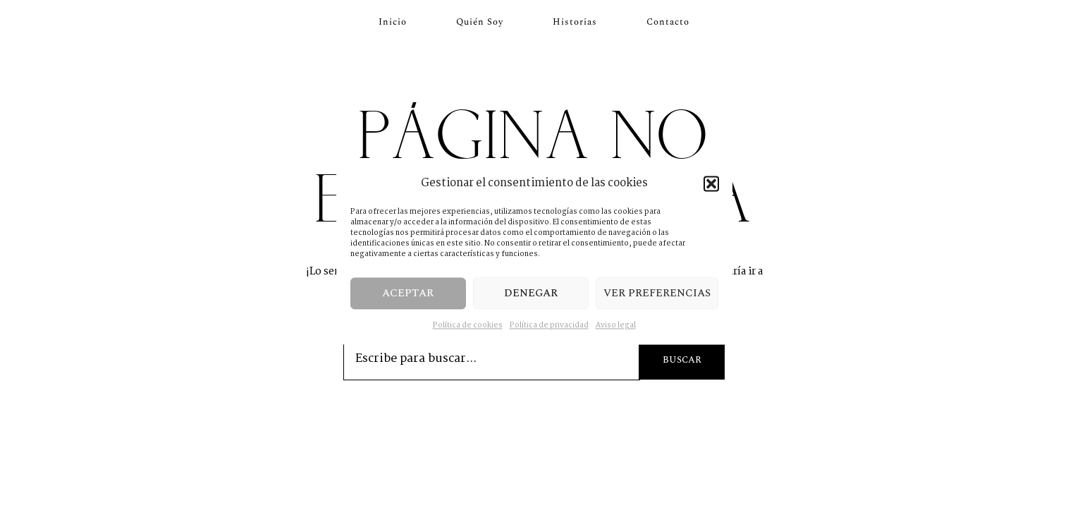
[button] (711, 183)
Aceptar (408, 293)
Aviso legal (616, 326)
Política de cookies (468, 326)
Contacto (667, 22)
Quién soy (479, 22)
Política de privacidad (549, 326)
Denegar (531, 293)
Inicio (393, 22)
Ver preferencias (657, 293)
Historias (575, 22)
